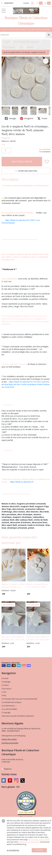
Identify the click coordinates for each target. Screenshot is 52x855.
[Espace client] (32, 3)
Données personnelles (10, 743)
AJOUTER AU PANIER (22, 161)
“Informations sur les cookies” (39, 839)
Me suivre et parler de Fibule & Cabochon (18, 716)
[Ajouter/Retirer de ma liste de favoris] (46, 161)
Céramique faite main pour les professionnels (19, 699)
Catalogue (6, 682)
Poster (42, 118)
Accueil (6, 42)
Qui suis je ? (7, 688)
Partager (10, 118)
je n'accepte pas (13, 850)
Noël (21, 47)
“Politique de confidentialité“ (28, 842)
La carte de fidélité (9, 709)
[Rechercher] (49, 35)
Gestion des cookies (9, 739)
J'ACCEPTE (39, 850)
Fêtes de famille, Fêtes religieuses (26, 42)
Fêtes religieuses (9, 47)
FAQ (4, 695)
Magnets (30, 47)
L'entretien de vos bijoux (11, 702)
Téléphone (7, 769)
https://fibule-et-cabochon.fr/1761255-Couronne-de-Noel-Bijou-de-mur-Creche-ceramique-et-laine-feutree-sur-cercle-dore (26, 384)
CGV (4, 692)
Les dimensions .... (9, 706)
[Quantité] (6, 150)
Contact (26, 3)
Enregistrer (26, 118)
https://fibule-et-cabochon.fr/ (22, 482)
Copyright (6, 712)
